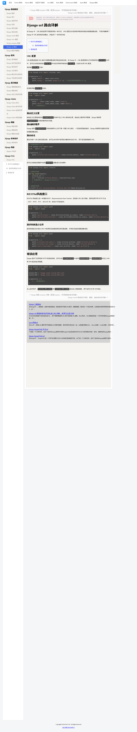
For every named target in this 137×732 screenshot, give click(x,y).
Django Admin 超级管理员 (14, 112)
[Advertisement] (63, 366)
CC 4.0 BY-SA (63, 17)
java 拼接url (33, 324)
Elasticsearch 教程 (71, 3)
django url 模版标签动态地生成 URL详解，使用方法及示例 (51, 314)
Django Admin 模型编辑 (14, 117)
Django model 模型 (13, 36)
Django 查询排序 (12, 67)
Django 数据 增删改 (13, 51)
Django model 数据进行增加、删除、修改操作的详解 (87, 13)
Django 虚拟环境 (12, 21)
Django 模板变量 (12, 126)
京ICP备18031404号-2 (68, 727)
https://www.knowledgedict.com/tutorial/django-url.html (58, 19)
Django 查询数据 (12, 59)
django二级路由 (35, 305)
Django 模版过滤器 (13, 134)
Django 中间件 (11, 151)
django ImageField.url (37, 337)
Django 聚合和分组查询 (14, 74)
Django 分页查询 (12, 70)
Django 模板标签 (12, 90)
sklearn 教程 (29, 3)
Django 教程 (94, 3)
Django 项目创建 (12, 28)
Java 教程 (50, 3)
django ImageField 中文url (38, 330)
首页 (10, 3)
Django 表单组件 (12, 142)
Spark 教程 (83, 3)
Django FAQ (10, 160)
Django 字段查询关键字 (14, 78)
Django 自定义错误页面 (14, 94)
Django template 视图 (13, 43)
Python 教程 (18, 3)
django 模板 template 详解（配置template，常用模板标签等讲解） (54, 10)
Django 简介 (11, 17)
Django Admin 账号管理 (14, 106)
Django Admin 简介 (13, 103)
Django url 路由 (12, 47)
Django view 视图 (12, 39)
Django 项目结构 (12, 32)
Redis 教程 (59, 3)
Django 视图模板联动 (14, 87)
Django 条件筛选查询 (14, 63)
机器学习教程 (40, 3)
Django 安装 (11, 24)
